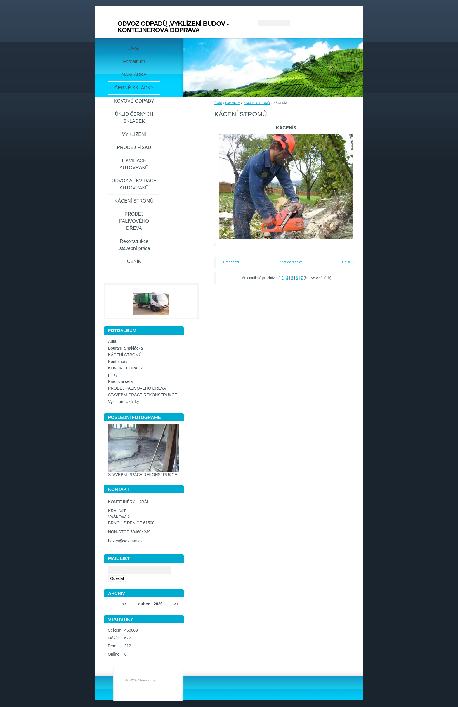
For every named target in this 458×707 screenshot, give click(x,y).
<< (124, 604)
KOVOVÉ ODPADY (134, 100)
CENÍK (134, 261)
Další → (348, 262)
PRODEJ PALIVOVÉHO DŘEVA (134, 221)
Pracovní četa (120, 381)
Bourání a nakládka (125, 348)
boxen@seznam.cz (125, 541)
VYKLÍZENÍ (134, 134)
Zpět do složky (290, 262)
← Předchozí (229, 262)
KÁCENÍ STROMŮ (257, 103)
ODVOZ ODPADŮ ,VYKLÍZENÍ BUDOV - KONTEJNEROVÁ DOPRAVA (172, 27)
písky (112, 375)
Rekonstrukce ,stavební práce (134, 245)
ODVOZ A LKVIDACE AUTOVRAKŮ (134, 184)
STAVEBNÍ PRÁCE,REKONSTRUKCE (142, 395)
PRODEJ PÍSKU (134, 147)
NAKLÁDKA (134, 74)
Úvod (218, 103)
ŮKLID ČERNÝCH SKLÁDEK (134, 118)
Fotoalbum (232, 103)
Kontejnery (117, 361)
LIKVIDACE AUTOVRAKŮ (133, 164)
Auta (112, 341)
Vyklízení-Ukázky (123, 402)
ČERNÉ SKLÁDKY (134, 87)
